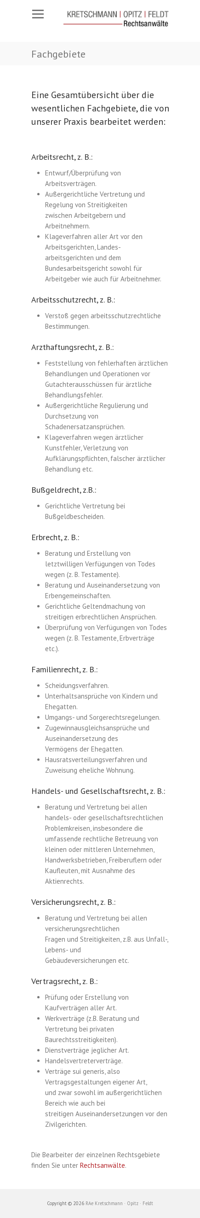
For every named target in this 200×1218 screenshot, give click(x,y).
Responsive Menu (38, 14)
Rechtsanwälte (102, 1165)
